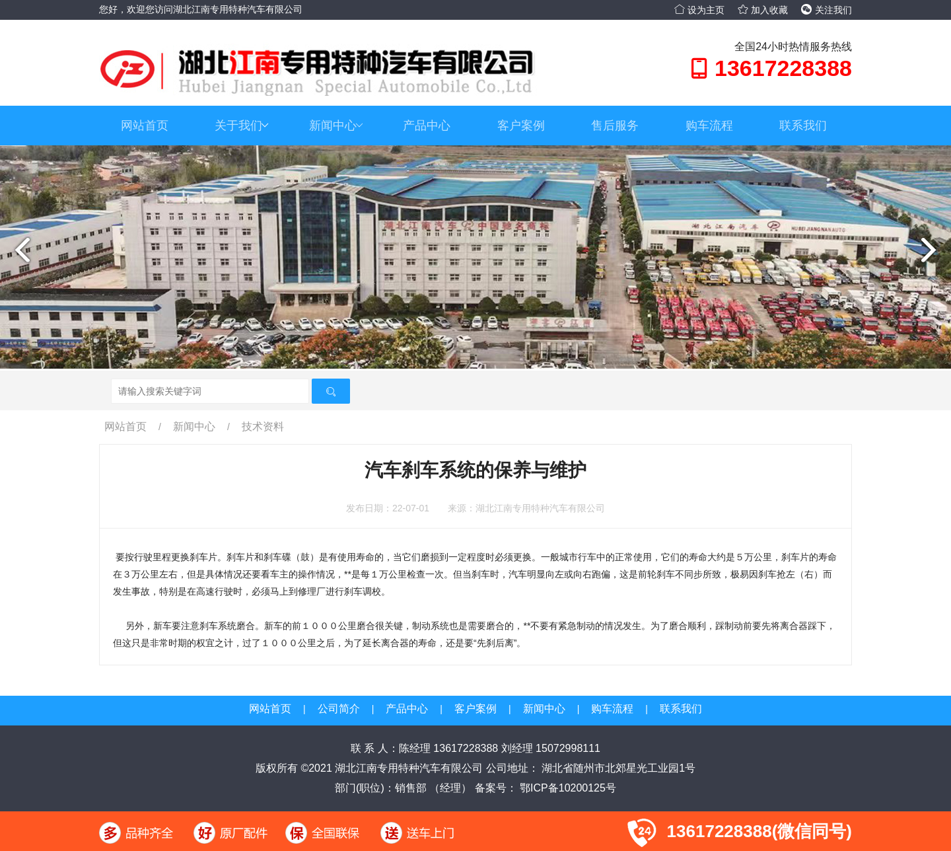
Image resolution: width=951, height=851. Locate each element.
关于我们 (242, 125)
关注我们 (826, 10)
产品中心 (426, 125)
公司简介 (339, 708)
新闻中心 (336, 125)
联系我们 (803, 125)
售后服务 (615, 125)
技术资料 (263, 426)
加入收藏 (763, 10)
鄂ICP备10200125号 (566, 788)
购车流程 (709, 125)
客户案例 (521, 125)
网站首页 (144, 125)
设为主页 (699, 10)
